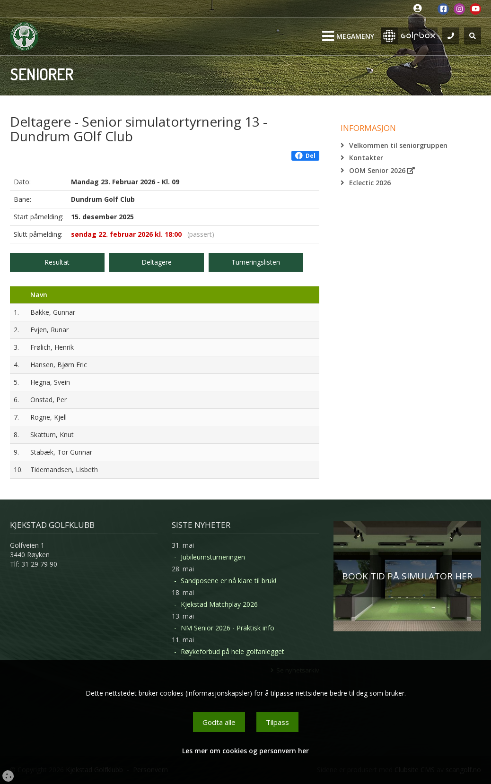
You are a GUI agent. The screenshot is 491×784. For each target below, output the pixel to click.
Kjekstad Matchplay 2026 (219, 604)
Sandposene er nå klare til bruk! (228, 580)
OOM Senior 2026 (382, 170)
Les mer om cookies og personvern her (245, 750)
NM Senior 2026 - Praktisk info (227, 627)
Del (305, 156)
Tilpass (277, 722)
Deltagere (156, 262)
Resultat (57, 262)
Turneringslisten (255, 262)
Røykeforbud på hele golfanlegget (232, 651)
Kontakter (366, 157)
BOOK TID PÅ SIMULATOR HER (407, 576)
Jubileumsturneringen (213, 556)
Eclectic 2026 (370, 182)
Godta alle (219, 722)
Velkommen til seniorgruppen (398, 145)
